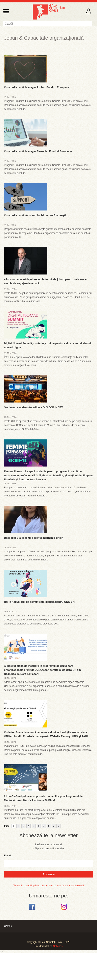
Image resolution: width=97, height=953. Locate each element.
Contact (8, 926)
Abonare (48, 874)
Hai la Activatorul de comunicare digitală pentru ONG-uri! (39, 601)
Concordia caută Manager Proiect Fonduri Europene (36, 87)
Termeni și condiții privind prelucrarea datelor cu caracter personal (48, 885)
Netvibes (58, 946)
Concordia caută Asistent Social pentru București (35, 215)
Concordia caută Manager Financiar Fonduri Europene (38, 151)
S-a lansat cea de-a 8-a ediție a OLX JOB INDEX (33, 407)
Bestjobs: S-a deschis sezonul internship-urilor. (33, 537)
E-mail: (7, 855)
